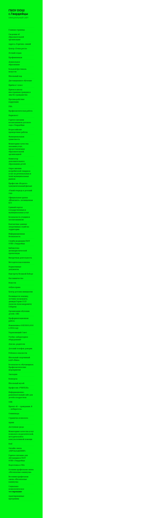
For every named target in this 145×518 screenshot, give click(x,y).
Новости (12, 283)
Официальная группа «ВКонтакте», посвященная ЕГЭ (21, 200)
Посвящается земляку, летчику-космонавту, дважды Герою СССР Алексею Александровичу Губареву (20, 301)
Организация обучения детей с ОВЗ (19, 312)
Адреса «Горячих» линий (20, 44)
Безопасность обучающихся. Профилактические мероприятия (21, 367)
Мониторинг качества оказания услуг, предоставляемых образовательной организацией (18, 149)
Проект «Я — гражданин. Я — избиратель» (20, 407)
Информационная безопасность (17, 235)
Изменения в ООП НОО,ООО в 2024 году (21, 326)
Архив (11, 422)
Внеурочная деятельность (20, 258)
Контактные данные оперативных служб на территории (19, 227)
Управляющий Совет (18, 332)
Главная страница (17, 30)
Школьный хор (15, 76)
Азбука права (14, 287)
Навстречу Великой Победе (21, 274)
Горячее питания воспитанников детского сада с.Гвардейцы (20, 122)
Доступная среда (16, 427)
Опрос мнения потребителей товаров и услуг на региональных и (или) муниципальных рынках (20, 173)
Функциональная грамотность (16, 137)
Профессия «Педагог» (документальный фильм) (20, 184)
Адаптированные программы (16, 497)
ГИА (10, 106)
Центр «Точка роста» (18, 48)
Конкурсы (13, 379)
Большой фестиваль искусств (18, 70)
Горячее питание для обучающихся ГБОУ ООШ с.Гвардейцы (18, 458)
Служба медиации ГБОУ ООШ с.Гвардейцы (19, 242)
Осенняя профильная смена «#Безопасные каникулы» (21, 470)
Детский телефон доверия (20, 348)
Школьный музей (16, 383)
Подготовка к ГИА (17, 465)
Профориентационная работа (18, 319)
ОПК (10, 402)
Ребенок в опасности (18, 353)
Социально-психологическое (16, 489)
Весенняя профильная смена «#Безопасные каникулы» (18, 479)
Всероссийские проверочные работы (18, 130)
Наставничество (16, 278)
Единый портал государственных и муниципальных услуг (19, 210)
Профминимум (15, 57)
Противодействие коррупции (17, 100)
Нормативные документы (15, 268)
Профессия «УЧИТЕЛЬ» (19, 388)
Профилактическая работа (20, 111)
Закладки (13, 374)
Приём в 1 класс (16, 85)
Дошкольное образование (14, 63)
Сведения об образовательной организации (16, 37)
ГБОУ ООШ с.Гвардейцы (18, 12)
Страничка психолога (18, 418)
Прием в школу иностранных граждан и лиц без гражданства (20, 92)
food (10, 444)
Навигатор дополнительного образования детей (17, 161)
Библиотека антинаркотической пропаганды (18, 250)
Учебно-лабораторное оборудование (18, 338)
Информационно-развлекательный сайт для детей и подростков (21, 395)
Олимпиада (14, 413)
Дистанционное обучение (20, 80)
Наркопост (13, 115)
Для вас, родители (17, 344)
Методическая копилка (19, 262)
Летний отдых (15, 53)
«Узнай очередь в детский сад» (20, 191)
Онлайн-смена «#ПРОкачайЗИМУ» (17, 449)
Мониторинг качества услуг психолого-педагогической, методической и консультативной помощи (21, 435)
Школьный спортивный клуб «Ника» (19, 358)
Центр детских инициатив (21, 292)
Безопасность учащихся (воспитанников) (19, 218)
